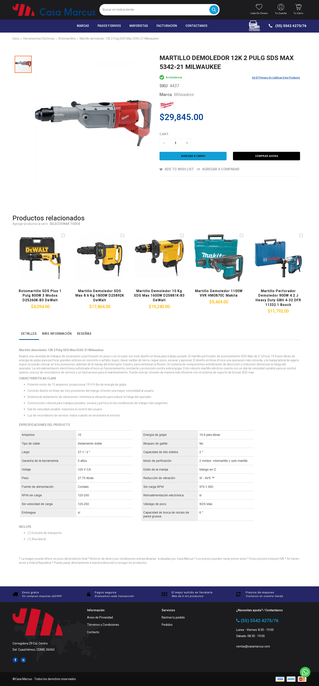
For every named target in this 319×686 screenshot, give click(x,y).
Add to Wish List (179, 169)
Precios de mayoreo (260, 592)
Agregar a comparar (220, 169)
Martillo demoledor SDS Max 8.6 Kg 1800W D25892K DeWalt (99, 281)
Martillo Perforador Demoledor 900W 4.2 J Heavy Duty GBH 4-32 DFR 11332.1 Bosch (278, 283)
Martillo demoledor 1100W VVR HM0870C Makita (219, 278)
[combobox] (159, 9)
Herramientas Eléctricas (39, 38)
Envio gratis (30, 592)
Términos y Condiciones (103, 625)
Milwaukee (184, 95)
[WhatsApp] (305, 672)
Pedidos (167, 625)
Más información (57, 319)
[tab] (29, 320)
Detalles (29, 319)
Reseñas (84, 319)
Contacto (93, 632)
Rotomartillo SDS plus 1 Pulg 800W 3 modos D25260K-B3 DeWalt (40, 281)
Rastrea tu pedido (173, 618)
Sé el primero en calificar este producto (276, 78)
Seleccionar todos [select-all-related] (65, 209)
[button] (146, 116)
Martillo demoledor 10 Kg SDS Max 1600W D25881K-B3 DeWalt (159, 281)
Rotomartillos (67, 38)
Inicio (16, 38)
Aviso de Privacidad (100, 618)
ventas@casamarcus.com (253, 647)
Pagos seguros (105, 592)
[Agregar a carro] (193, 156)
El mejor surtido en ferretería (192, 592)
